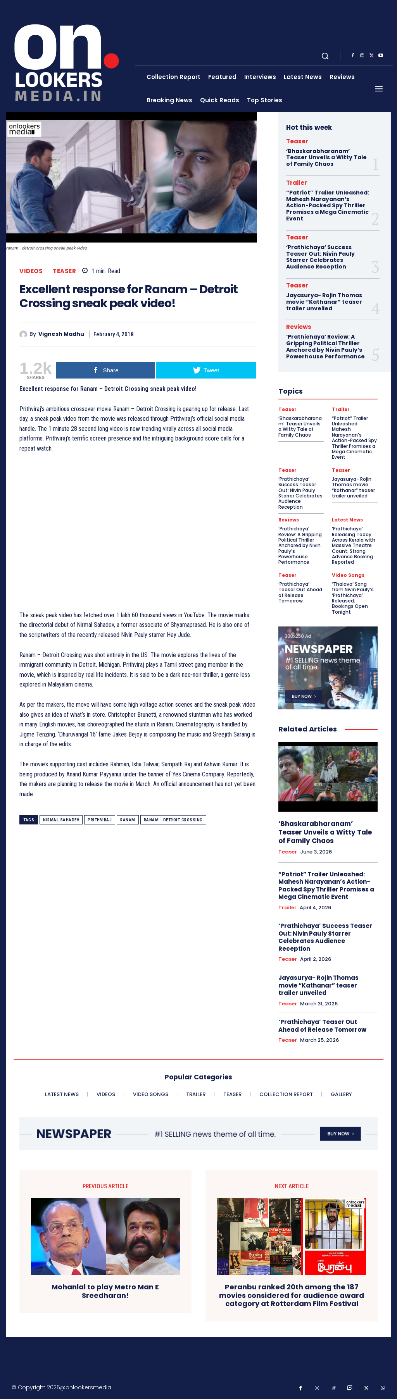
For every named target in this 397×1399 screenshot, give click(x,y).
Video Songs (348, 575)
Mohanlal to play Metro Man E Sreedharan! (105, 1291)
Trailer (296, 183)
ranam (127, 820)
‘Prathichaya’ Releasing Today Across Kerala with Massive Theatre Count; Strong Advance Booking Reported (353, 545)
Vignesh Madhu (61, 334)
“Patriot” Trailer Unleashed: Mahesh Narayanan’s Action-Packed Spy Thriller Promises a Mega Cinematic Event (327, 205)
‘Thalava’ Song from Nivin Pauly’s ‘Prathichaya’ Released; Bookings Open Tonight (353, 598)
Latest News (347, 520)
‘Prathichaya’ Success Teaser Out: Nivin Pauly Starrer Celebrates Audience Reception (320, 256)
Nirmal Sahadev (61, 820)
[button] (325, 55)
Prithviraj (100, 820)
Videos (31, 271)
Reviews (298, 327)
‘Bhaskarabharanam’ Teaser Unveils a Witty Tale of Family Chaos (326, 157)
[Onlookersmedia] (71, 56)
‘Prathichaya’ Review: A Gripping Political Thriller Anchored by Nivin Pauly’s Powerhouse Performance (325, 346)
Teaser (64, 271)
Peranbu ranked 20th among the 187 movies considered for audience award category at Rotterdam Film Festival (291, 1295)
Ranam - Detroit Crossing (173, 820)
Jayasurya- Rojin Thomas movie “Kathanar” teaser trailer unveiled (324, 301)
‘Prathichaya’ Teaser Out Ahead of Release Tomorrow (300, 592)
